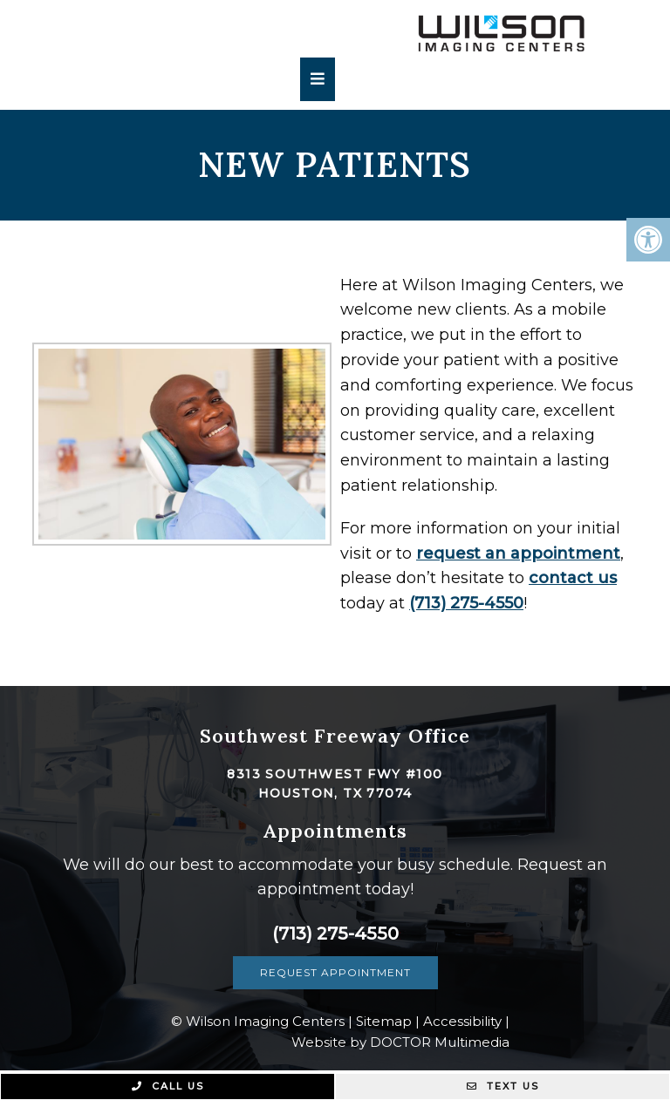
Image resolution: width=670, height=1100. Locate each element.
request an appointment (495, 553)
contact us (550, 577)
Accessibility (462, 1021)
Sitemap (384, 1021)
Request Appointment (335, 972)
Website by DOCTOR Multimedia (400, 1042)
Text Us (503, 1086)
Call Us (168, 1086)
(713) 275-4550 (443, 603)
